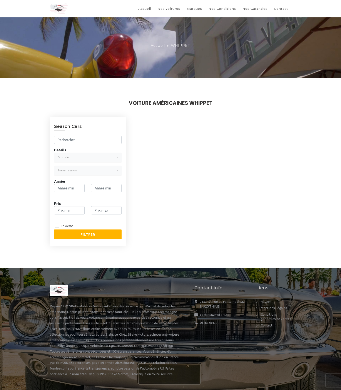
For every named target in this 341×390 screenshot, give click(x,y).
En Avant (67, 226)
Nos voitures (169, 9)
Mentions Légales (274, 308)
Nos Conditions (222, 9)
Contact (281, 9)
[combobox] (88, 157)
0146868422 (208, 323)
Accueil (144, 9)
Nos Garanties (254, 9)
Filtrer (88, 234)
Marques (194, 9)
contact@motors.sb (214, 314)
